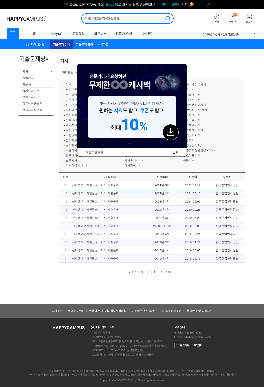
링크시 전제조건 (171, 311)
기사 (25, 71)
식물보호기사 (191, 115)
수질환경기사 (74, 115)
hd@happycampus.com (197, 337)
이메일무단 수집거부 (144, 311)
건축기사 (189, 89)
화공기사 (189, 160)
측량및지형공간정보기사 (199, 150)
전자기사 (71, 140)
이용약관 (94, 311)
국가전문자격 (31, 90)
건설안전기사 (74, 89)
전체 (69, 84)
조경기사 (189, 140)
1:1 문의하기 (182, 345)
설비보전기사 (74, 110)
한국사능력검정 (32, 109)
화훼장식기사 (133, 165)
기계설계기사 (191, 94)
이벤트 (147, 34)
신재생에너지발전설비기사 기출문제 (95, 185)
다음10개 (168, 272)
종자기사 (71, 145)
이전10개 (136, 272)
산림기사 (71, 105)
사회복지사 (29, 97)
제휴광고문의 (76, 311)
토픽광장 (78, 34)
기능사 (26, 84)
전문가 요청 (124, 34)
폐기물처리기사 (135, 160)
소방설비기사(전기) (195, 110)
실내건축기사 (191, 120)
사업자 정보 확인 (135, 350)
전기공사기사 (191, 135)
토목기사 (71, 160)
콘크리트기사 (191, 155)
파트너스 (100, 34)
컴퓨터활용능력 (32, 103)
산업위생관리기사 (194, 105)
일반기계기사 (74, 130)
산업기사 (28, 77)
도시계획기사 (191, 100)
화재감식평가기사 (77, 165)
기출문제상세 (36, 59)
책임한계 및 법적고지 (199, 311)
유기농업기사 (191, 125)
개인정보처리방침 (115, 311)
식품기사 (71, 120)
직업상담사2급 (192, 145)
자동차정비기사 (193, 130)
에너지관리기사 (76, 125)
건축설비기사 (74, 94)
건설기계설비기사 (194, 84)
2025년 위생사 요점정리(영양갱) (220, 34)
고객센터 (198, 345)
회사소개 (57, 311)
